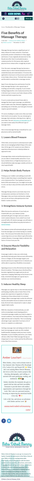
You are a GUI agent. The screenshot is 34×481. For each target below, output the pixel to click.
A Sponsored (12, 40)
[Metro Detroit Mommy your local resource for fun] (17, 5)
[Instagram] (18, 18)
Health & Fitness (21, 40)
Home (3, 27)
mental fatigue (5, 224)
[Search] (3, 18)
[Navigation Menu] (28, 18)
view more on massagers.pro (21, 120)
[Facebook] (16, 18)
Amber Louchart (7, 42)
